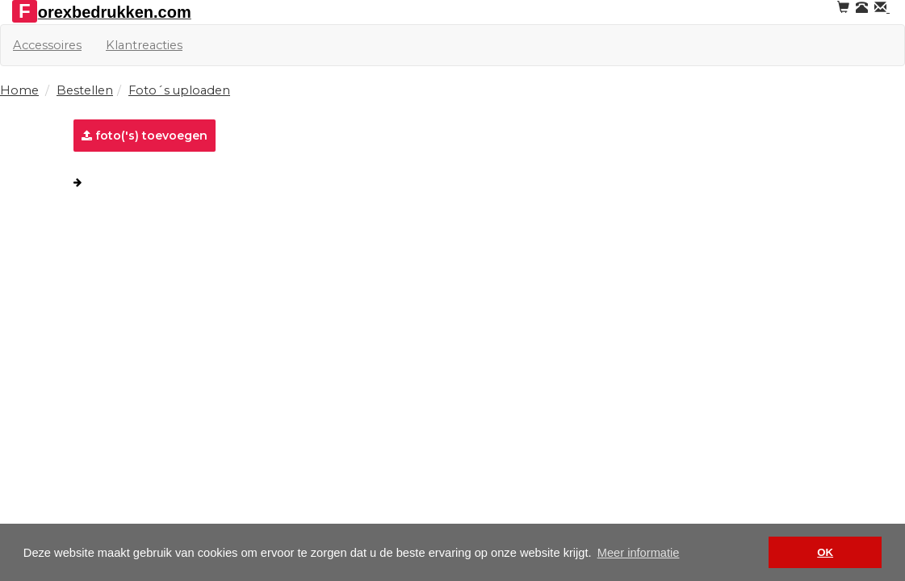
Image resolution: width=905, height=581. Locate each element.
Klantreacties (144, 45)
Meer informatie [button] (638, 552)
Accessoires (47, 45)
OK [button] (825, 552)
